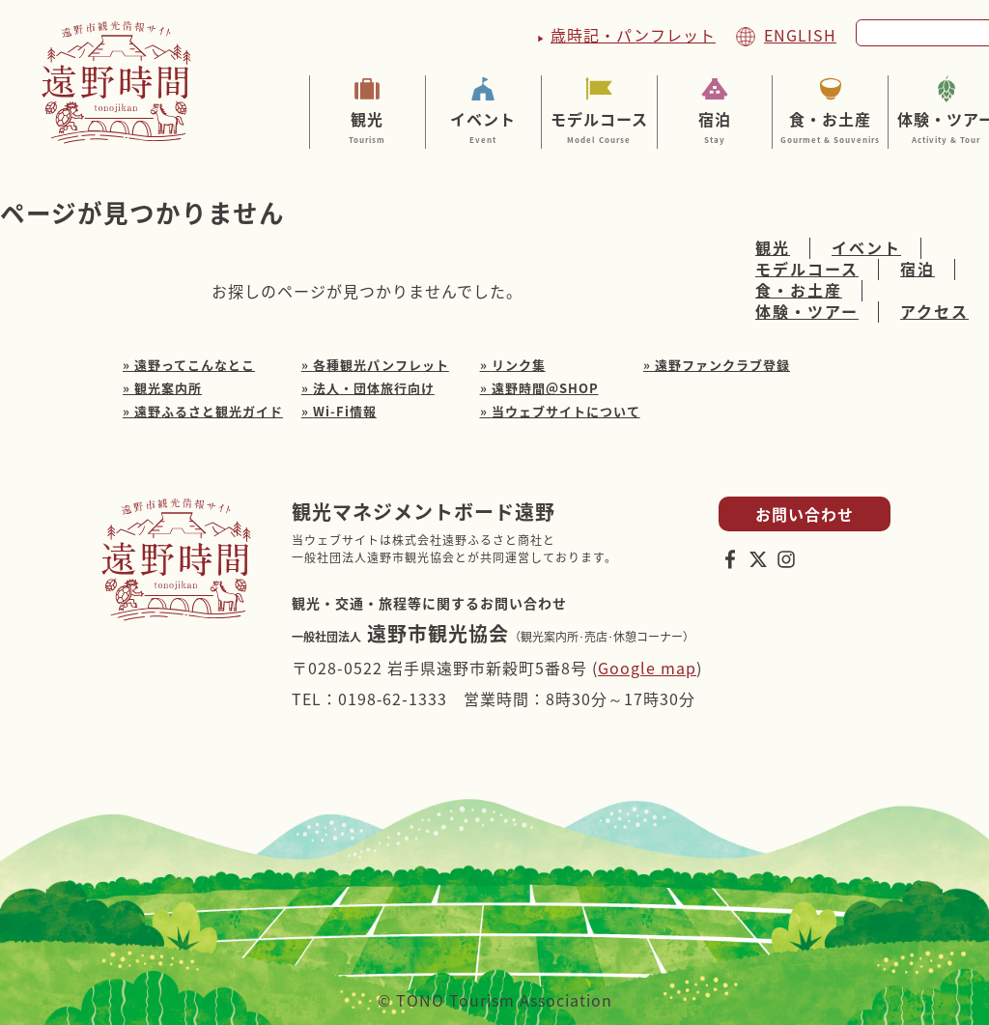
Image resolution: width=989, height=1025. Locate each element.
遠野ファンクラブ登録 (722, 365)
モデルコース (599, 126)
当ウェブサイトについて (566, 411)
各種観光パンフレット (381, 365)
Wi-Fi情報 (345, 411)
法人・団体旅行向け (374, 388)
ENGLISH (800, 34)
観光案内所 (168, 388)
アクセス (934, 312)
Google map (647, 667)
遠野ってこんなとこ (194, 365)
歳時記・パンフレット (633, 34)
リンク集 (519, 365)
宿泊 (715, 126)
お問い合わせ (804, 514)
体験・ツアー (807, 312)
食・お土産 (830, 126)
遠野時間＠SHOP (545, 388)
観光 (367, 126)
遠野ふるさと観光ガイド (208, 411)
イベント (483, 126)
